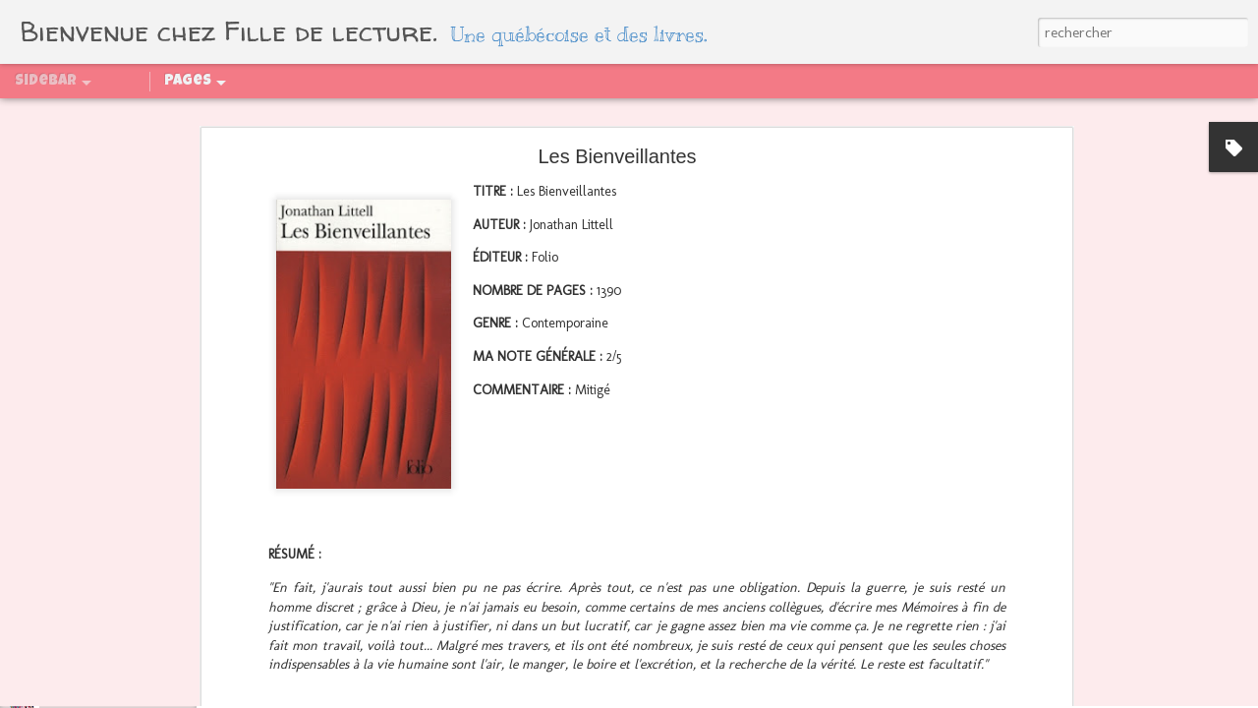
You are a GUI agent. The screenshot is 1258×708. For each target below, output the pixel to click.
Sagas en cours (620, 115)
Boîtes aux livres (1071, 115)
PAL (330, 115)
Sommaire (155, 115)
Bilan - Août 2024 (93, 518)
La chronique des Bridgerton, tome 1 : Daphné (169, 651)
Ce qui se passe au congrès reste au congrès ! (170, 474)
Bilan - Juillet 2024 (96, 607)
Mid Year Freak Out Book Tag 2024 (140, 695)
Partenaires (256, 115)
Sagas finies (501, 115)
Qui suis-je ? (56, 115)
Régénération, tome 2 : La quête (132, 562)
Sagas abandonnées (916, 115)
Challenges (399, 115)
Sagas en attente (759, 115)
